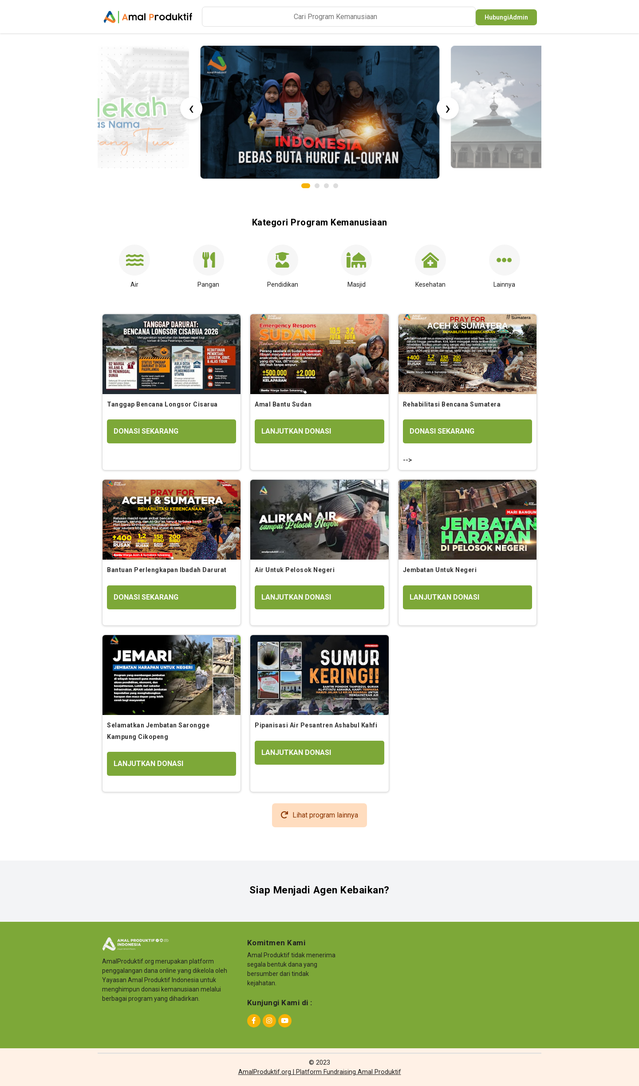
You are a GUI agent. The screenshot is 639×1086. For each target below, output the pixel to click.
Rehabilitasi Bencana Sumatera (452, 404)
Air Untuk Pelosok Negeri (295, 569)
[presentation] (191, 108)
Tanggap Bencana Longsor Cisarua (162, 404)
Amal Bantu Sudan (283, 404)
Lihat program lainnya (319, 815)
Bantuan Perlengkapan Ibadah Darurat (167, 569)
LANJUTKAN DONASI (296, 431)
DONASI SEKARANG (146, 431)
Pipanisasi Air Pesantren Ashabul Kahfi (316, 725)
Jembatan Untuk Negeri (440, 569)
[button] (305, 185)
